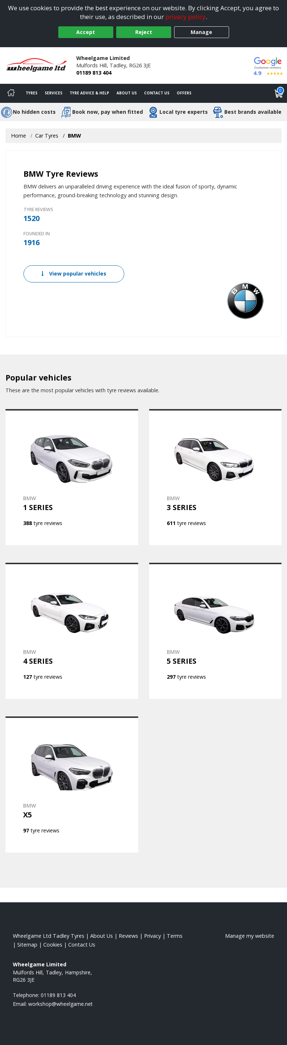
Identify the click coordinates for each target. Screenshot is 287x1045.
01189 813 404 (93, 72)
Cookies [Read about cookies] (52, 944)
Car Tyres (46, 135)
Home (18, 135)
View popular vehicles (73, 273)
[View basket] (279, 93)
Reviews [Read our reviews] (128, 935)
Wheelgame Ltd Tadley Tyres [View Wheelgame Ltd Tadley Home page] (48, 935)
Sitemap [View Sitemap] (27, 944)
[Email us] (60, 1003)
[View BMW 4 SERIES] (71, 631)
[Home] (11, 93)
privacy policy (185, 16)
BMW (74, 135)
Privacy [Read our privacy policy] (152, 935)
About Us (127, 92)
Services (53, 92)
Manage (201, 32)
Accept (85, 32)
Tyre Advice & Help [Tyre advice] (89, 92)
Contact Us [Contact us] (156, 92)
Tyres (31, 92)
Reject (143, 32)
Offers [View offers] (184, 92)
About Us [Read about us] (101, 935)
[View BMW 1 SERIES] (71, 477)
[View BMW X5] (71, 784)
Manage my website (249, 935)
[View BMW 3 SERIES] (215, 477)
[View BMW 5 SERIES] (215, 631)
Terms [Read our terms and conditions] (175, 935)
